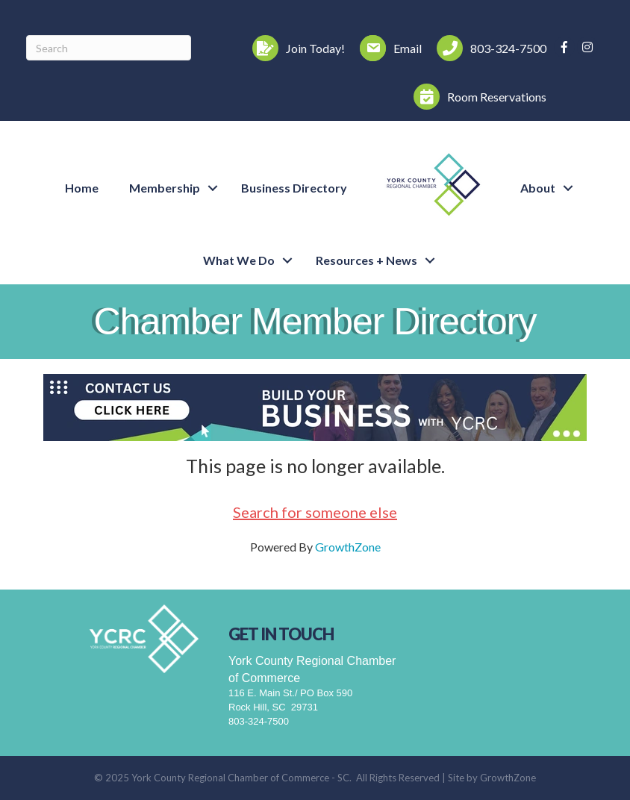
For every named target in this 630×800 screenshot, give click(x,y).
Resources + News (366, 260)
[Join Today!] (295, 48)
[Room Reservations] (476, 96)
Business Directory (294, 188)
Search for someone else (315, 512)
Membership (164, 188)
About (537, 188)
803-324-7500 (258, 721)
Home (82, 188)
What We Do (239, 260)
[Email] (387, 48)
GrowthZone (348, 547)
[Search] (108, 47)
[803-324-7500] (487, 48)
